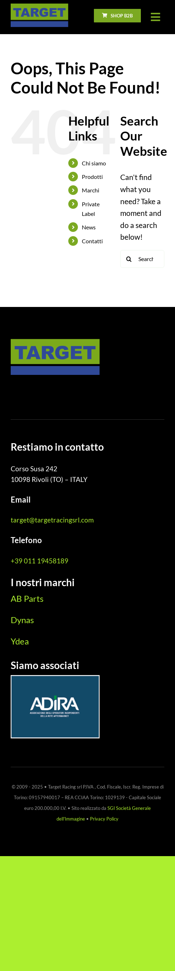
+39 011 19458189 (39, 561)
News (89, 227)
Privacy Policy (104, 819)
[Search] (129, 259)
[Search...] (142, 259)
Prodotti (92, 176)
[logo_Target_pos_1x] (39, 7)
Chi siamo (94, 163)
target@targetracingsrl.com (52, 520)
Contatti (92, 241)
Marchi (90, 190)
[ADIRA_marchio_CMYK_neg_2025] (55, 678)
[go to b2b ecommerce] (117, 15)
